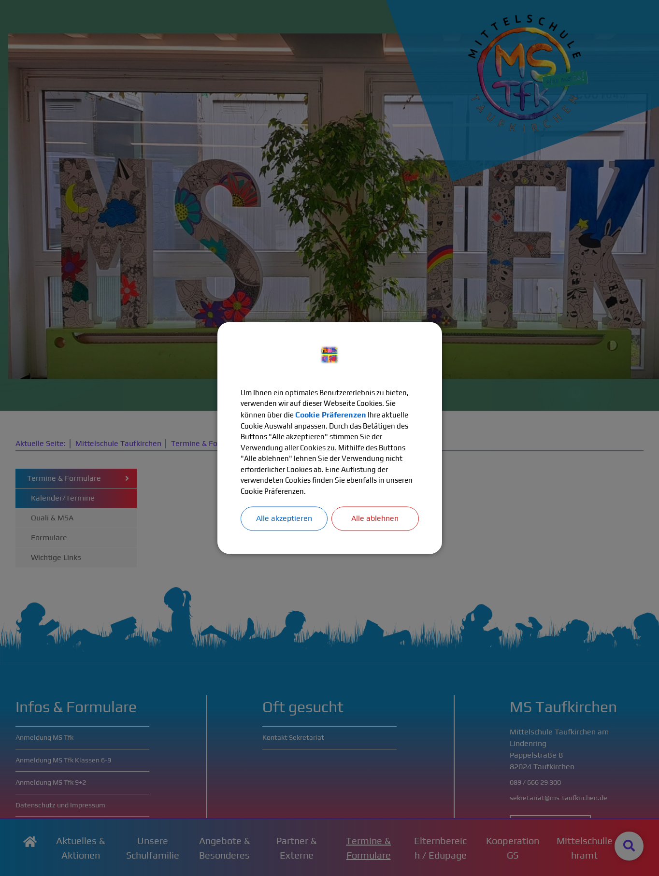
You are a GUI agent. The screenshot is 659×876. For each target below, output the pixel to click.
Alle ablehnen (375, 522)
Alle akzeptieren (284, 522)
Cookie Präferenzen (377, 413)
